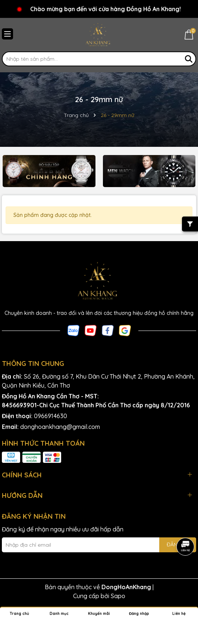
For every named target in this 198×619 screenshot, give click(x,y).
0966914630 (50, 416)
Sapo (118, 596)
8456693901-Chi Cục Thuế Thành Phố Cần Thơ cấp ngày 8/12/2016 (96, 405)
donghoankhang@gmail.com (60, 426)
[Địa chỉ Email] (99, 544)
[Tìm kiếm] (188, 58)
